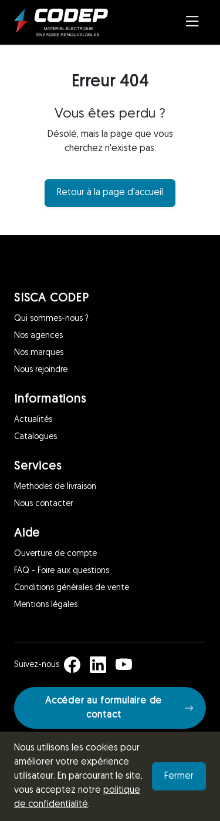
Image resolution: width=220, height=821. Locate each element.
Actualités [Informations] (33, 419)
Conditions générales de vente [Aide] (71, 588)
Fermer (179, 776)
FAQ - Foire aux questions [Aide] (61, 571)
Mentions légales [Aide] (45, 605)
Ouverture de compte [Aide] (55, 553)
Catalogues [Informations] (35, 437)
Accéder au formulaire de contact (119, 708)
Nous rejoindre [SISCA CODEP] (40, 370)
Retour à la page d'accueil (110, 192)
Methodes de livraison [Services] (55, 486)
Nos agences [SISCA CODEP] (38, 335)
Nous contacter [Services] (43, 504)
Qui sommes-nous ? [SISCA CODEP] (51, 318)
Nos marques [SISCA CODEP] (38, 352)
